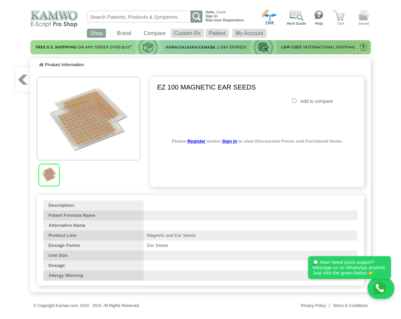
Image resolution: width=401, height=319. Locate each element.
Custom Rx (187, 33)
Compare (155, 33)
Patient (217, 33)
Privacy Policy (313, 305)
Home (41, 64)
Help (319, 23)
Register (196, 141)
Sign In (229, 141)
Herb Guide (296, 23)
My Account (249, 33)
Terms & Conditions (350, 305)
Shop (96, 33)
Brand (124, 33)
